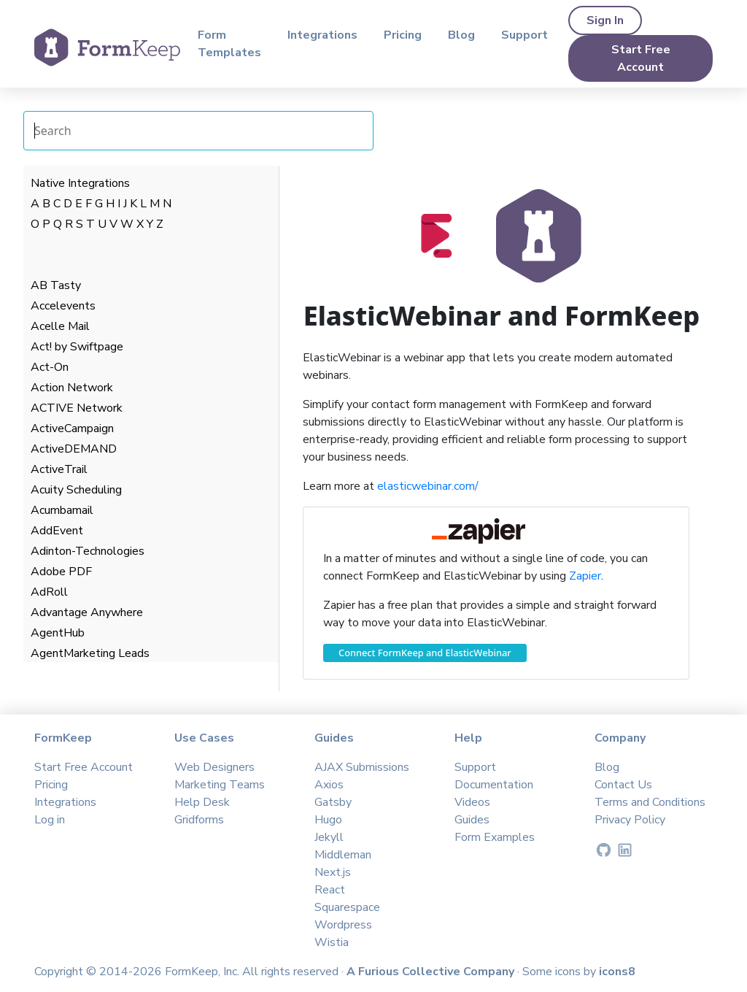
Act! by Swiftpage (77, 347)
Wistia (331, 942)
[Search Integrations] (198, 130)
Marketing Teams (219, 785)
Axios (329, 785)
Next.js (332, 872)
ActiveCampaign (72, 428)
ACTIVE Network (77, 408)
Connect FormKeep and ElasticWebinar (424, 652)
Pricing (403, 35)
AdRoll (49, 592)
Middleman (342, 855)
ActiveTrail (59, 469)
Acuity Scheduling (76, 490)
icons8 (617, 972)
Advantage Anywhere (87, 612)
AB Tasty (56, 285)
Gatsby (333, 802)
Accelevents (63, 306)
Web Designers (214, 767)
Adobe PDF (61, 572)
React (329, 890)
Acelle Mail (60, 326)
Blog (461, 35)
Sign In (605, 20)
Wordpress (343, 925)
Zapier (585, 576)
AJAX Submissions (361, 767)
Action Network (72, 388)
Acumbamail (62, 510)
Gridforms (199, 820)
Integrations (322, 35)
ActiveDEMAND (74, 449)
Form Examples (494, 837)
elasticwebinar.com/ (428, 486)
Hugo (328, 820)
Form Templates (229, 44)
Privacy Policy (630, 820)
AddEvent (57, 531)
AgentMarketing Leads (90, 653)
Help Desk (202, 802)
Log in (49, 820)
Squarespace (347, 907)
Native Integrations (80, 183)
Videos (472, 802)
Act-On (50, 367)
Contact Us (623, 785)
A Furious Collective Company (432, 972)
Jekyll (329, 837)
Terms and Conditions (650, 802)
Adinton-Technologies (87, 551)
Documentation (493, 785)
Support (524, 35)
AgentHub (58, 633)
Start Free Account (640, 58)
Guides (471, 820)
